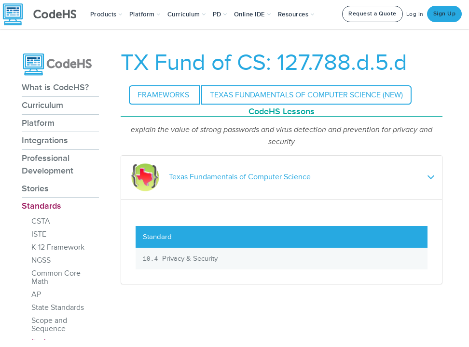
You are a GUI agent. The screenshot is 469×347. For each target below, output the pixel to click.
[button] (106, 14)
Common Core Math (56, 277)
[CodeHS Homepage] (43, 14)
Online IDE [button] (252, 14)
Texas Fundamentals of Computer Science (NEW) (306, 95)
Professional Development (47, 164)
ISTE (38, 234)
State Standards (57, 307)
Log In (415, 14)
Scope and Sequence (49, 325)
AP (36, 294)
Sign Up (444, 13)
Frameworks (164, 95)
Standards (41, 205)
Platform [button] (145, 14)
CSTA (40, 221)
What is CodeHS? (55, 87)
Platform (38, 123)
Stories (35, 188)
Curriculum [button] (186, 14)
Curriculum (42, 105)
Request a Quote (372, 13)
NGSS (41, 260)
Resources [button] (296, 14)
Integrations (45, 140)
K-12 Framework (57, 247)
